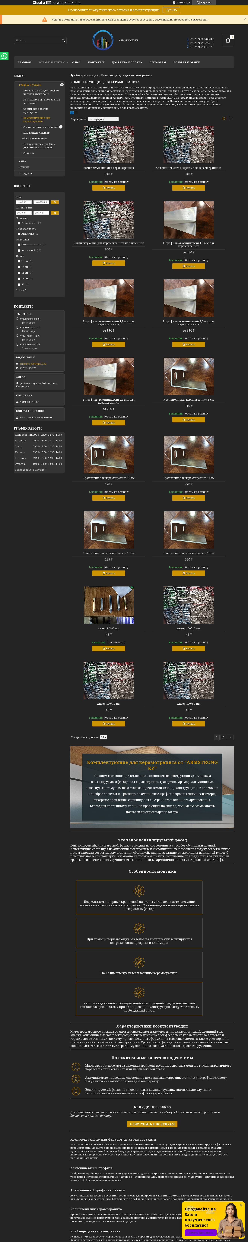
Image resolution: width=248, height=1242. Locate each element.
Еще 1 (23, 290)
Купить (171, 10)
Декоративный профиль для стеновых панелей (39, 145)
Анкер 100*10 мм (152, 480)
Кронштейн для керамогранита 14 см (96, 404)
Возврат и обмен (186, 62)
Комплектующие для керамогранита (96, 169)
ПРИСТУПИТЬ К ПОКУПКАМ (152, 927)
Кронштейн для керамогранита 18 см (208, 404)
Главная (24, 62)
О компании (78, 1156)
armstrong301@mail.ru (33, 363)
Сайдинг (28, 153)
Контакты (96, 62)
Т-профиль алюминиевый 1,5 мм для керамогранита (96, 248)
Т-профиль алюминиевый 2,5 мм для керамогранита (96, 326)
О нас (76, 62)
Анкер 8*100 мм (96, 480)
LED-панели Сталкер (36, 132)
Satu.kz (143, 1235)
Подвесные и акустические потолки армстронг (41, 92)
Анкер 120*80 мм (96, 556)
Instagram (158, 62)
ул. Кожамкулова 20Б (195, 1166)
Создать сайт (61, 2)
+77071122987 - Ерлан (194, 1156)
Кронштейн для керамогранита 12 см (208, 326)
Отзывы (24, 167)
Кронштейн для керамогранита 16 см (152, 404)
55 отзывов (183, 2)
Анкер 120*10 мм (208, 480)
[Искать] (63, 40)
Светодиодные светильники (41, 127)
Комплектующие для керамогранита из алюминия (208, 169)
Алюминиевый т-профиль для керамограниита (152, 169)
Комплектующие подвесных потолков (150, 1161)
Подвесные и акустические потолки (149, 1156)
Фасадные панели (35, 138)
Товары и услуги (51, 62)
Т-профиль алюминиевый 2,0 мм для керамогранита (208, 248)
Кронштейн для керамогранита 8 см (152, 326)
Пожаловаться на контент (134, 1238)
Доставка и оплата (127, 62)
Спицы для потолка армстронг (35, 110)
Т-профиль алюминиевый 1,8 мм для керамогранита (152, 248)
